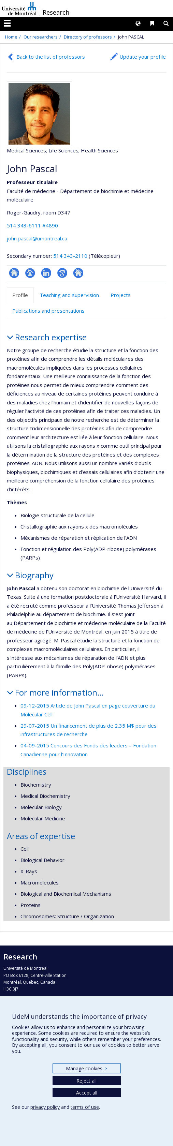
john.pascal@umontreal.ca (37, 238)
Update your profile (142, 56)
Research (56, 12)
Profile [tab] (20, 295)
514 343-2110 (71, 255)
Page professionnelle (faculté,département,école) (30, 273)
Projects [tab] (121, 295)
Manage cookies (86, 1068)
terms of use (85, 1107)
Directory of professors (88, 37)
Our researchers (41, 37)
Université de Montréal (19, 8)
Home (11, 37)
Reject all (86, 1080)
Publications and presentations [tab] (48, 310)
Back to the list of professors (50, 56)
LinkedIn (46, 273)
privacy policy (45, 1107)
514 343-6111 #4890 (32, 225)
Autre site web (78, 273)
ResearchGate (14, 273)
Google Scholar (62, 273)
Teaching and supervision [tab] (69, 295)
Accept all (86, 1092)
